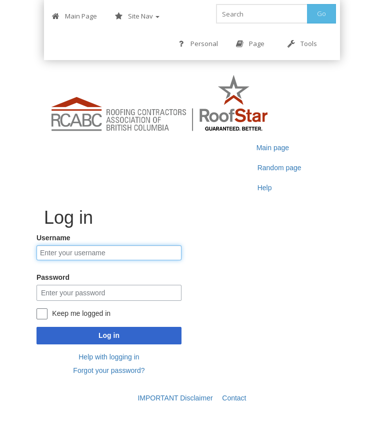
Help (265, 188)
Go (321, 13)
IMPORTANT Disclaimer (175, 398)
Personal (198, 44)
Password (53, 277)
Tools (302, 44)
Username (53, 238)
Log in (109, 335)
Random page (280, 168)
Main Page (74, 16)
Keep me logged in (81, 313)
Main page (272, 148)
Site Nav (137, 16)
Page (250, 44)
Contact (234, 398)
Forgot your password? (108, 370)
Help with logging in (108, 357)
